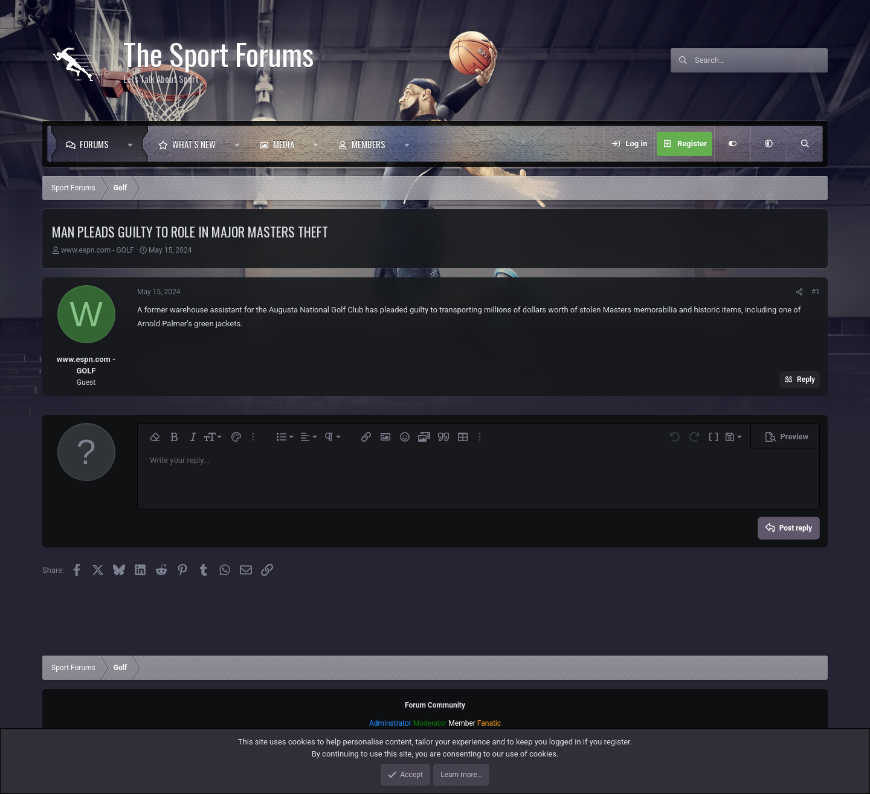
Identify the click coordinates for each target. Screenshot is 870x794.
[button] (133, 144)
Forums (94, 143)
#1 (815, 292)
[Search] (761, 60)
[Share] (799, 292)
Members (368, 143)
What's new (194, 143)
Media (283, 143)
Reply (806, 379)
